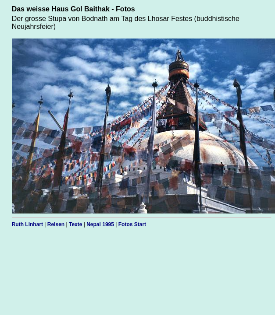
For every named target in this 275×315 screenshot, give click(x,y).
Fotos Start (132, 224)
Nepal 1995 (100, 224)
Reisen (55, 224)
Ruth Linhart (27, 224)
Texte (75, 224)
